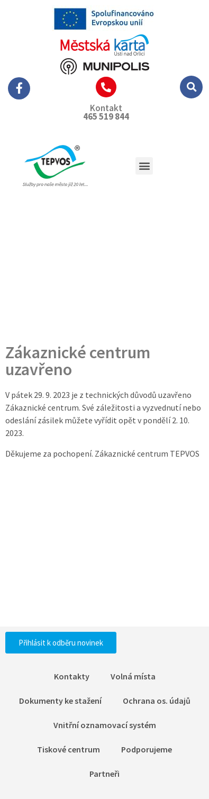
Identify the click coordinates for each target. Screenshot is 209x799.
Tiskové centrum (68, 749)
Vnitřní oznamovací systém (104, 725)
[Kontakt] (106, 87)
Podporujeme (146, 749)
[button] (191, 87)
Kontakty (71, 676)
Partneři (104, 773)
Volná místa (133, 676)
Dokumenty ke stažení (60, 700)
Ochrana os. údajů (156, 700)
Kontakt (106, 108)
